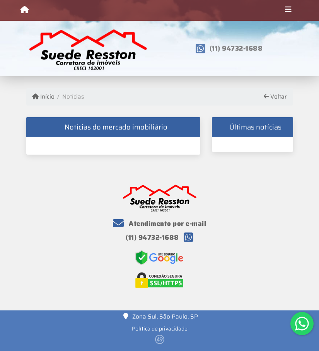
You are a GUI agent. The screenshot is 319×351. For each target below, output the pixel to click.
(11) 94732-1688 (236, 48)
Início (43, 96)
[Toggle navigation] (288, 10)
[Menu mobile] (24, 10)
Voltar (275, 96)
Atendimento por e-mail (159, 223)
